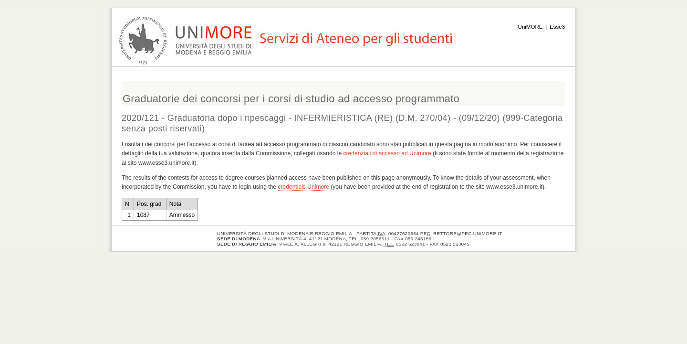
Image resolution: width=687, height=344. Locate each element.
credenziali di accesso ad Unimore (387, 153)
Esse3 (557, 27)
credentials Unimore (303, 186)
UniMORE (530, 27)
